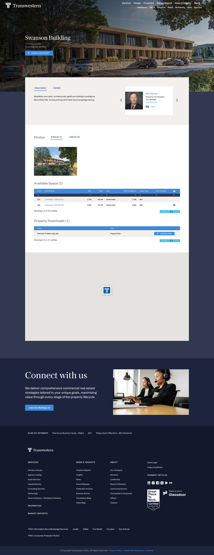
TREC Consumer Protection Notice (43, 536)
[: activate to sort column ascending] (165, 228)
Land (186, 7)
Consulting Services (36, 489)
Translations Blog (83, 498)
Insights (79, 475)
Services (123, 3)
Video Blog (80, 503)
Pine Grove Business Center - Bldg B (68, 433)
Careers (113, 503)
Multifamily (177, 7)
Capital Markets (34, 484)
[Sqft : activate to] (86, 192)
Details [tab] (57, 88)
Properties (145, 3)
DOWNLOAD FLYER (40, 53)
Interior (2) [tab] (74, 137)
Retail (167, 7)
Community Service (118, 489)
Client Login (152, 463)
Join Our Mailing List (39, 407)
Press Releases (83, 484)
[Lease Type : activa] (144, 192)
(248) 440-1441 (151, 102)
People (134, 3)
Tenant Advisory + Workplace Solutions (44, 498)
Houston (110, 529)
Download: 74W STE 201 (54, 199)
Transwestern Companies (121, 493)
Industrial (158, 7)
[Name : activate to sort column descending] (70, 228)
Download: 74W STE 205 (54, 205)
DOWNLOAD (166, 234)
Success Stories (83, 493)
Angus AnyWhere (154, 467)
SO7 (90, 433)
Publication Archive (84, 489)
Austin (75, 529)
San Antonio (124, 529)
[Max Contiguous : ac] (126, 192)
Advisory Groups (35, 470)
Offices (113, 498)
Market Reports (161, 3)
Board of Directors (118, 484)
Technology (33, 493)
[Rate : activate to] (97, 192)
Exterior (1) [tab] (56, 137)
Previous (164, 212)
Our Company (116, 470)
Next (176, 212)
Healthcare (139, 7)
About (194, 3)
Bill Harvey (151, 93)
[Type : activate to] (110, 192)
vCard (150, 107)
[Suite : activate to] (37, 192)
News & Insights (180, 3)
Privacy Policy (115, 550)
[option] (149, 101)
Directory (114, 475)
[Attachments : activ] (61, 192)
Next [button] (177, 100)
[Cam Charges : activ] (161, 192)
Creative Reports (83, 470)
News (78, 480)
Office (149, 7)
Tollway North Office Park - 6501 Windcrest (114, 433)
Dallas (85, 529)
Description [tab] (40, 88)
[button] (107, 291)
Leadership (115, 480)
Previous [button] (121, 100)
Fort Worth (97, 529)
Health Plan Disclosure (134, 550)
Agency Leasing (35, 475)
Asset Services (34, 480)
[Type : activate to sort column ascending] (129, 228)
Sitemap (150, 550)
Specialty (195, 7)
